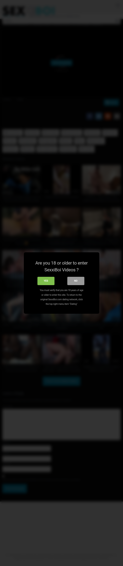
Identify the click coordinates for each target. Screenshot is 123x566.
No (75, 281)
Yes (46, 281)
